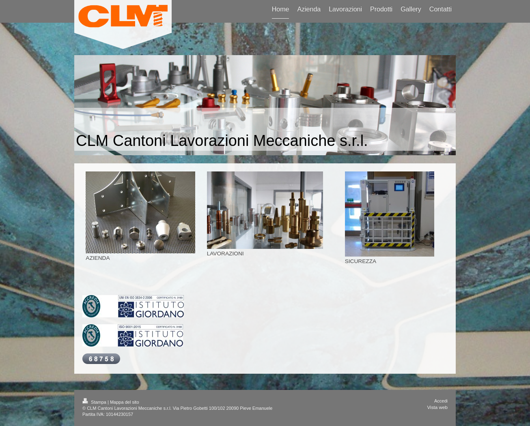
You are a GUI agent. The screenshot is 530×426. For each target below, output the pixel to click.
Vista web (437, 407)
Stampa (95, 402)
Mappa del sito (124, 402)
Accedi (441, 400)
